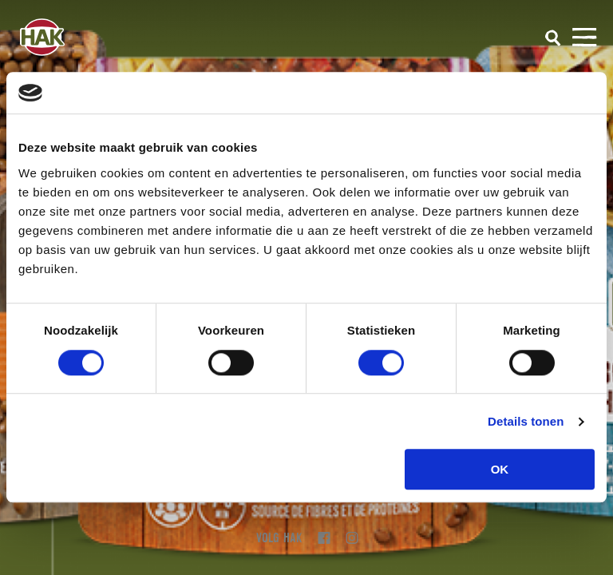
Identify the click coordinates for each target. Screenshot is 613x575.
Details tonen (526, 421)
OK (500, 469)
